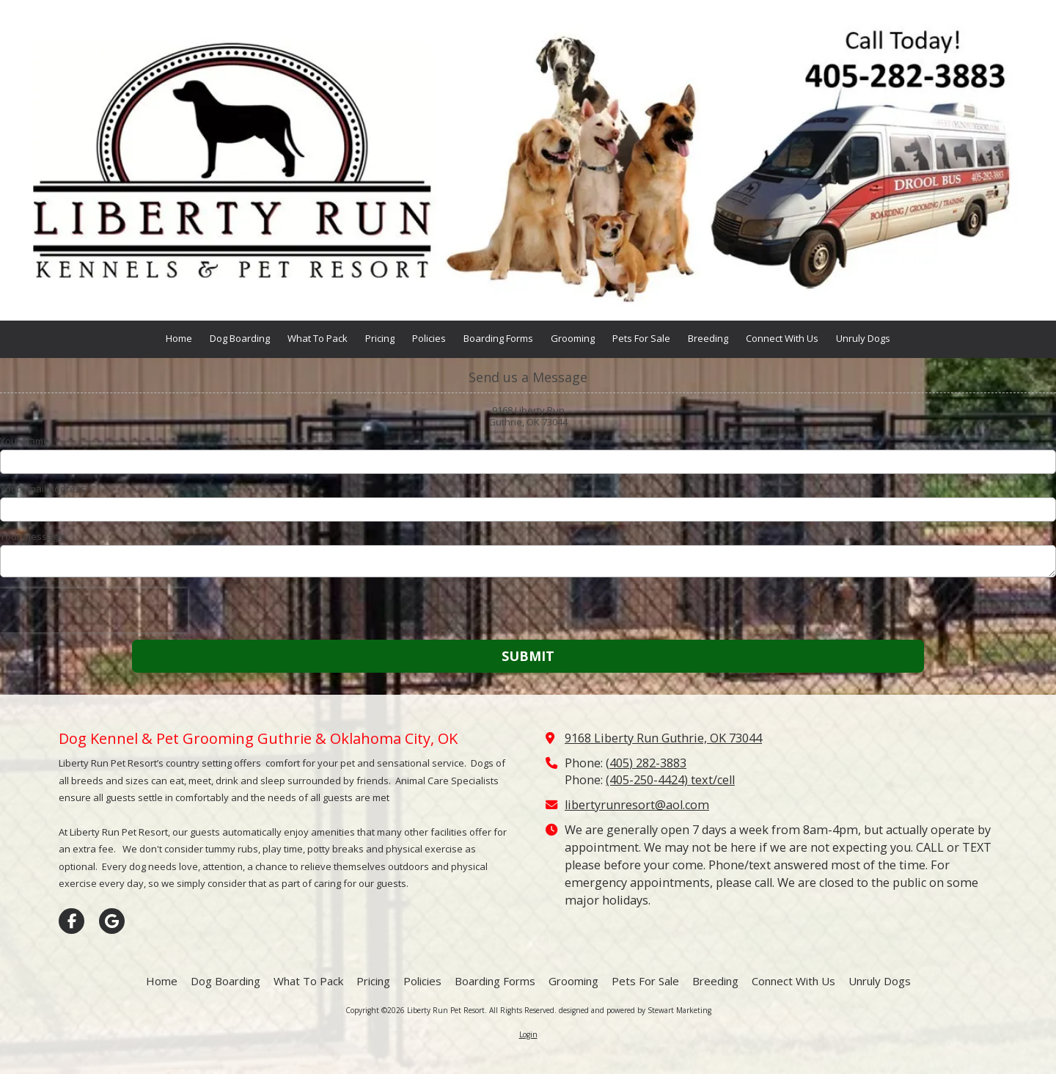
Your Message (32, 536)
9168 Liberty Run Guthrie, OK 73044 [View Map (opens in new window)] (663, 738)
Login (528, 1034)
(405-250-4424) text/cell (670, 780)
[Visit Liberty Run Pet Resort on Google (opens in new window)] (112, 921)
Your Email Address (43, 488)
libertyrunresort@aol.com (637, 805)
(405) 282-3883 (646, 763)
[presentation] (94, 610)
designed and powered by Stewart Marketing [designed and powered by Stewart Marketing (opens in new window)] (635, 1010)
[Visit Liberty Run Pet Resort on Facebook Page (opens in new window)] (71, 921)
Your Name (24, 441)
